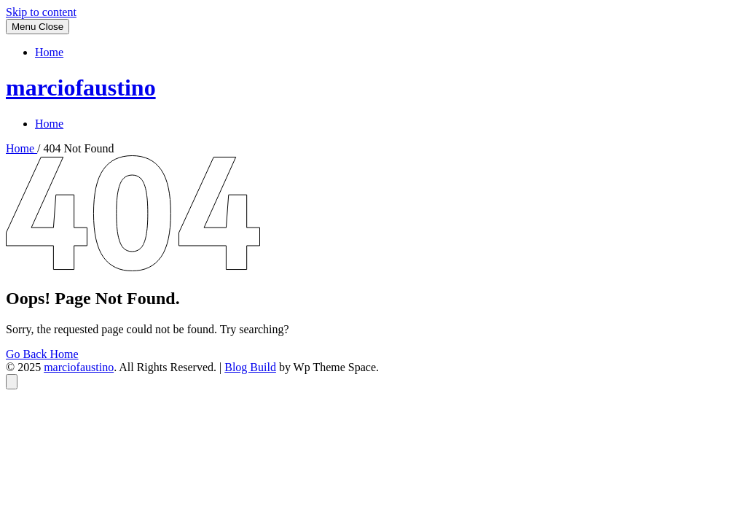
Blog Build (250, 367)
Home (49, 52)
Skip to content (41, 12)
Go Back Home (42, 354)
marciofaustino (81, 87)
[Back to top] (11, 381)
